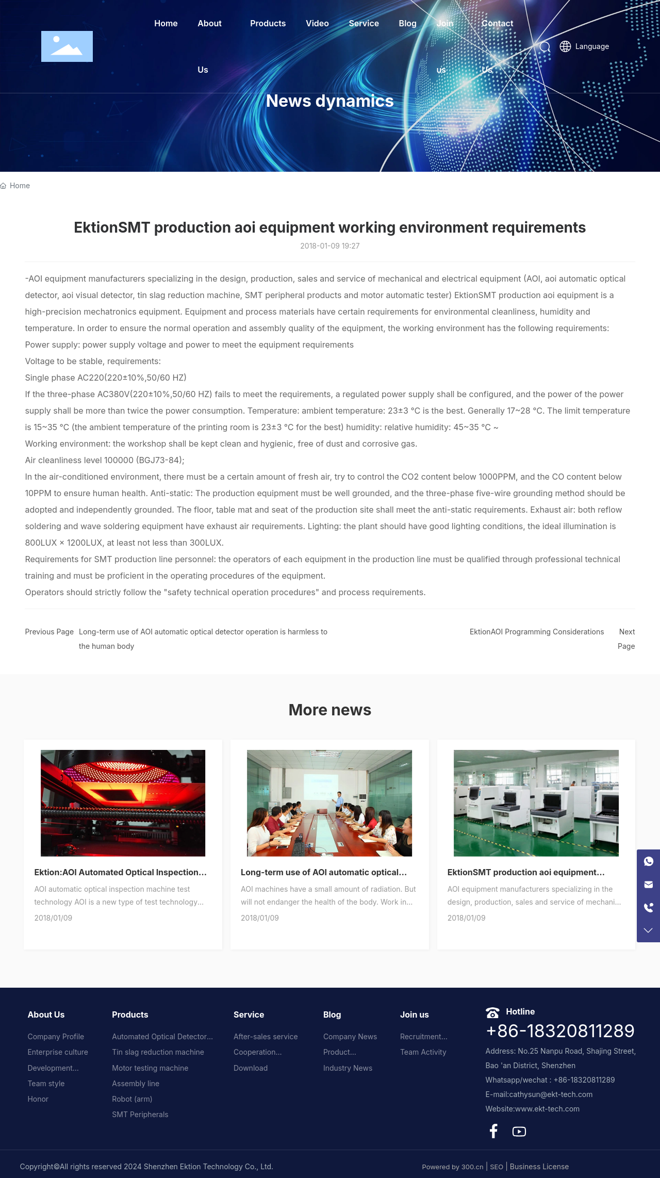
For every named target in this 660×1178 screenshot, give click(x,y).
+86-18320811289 (560, 1030)
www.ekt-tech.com (547, 1108)
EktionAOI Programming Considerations (537, 631)
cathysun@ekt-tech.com (550, 1094)
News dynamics (330, 101)
